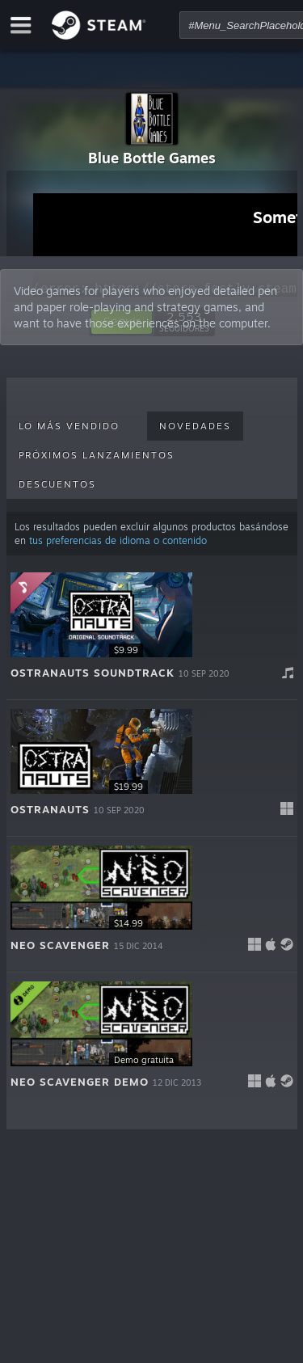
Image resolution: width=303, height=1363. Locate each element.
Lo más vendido (69, 426)
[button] (151, 631)
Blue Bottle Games (152, 158)
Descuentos (57, 484)
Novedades (195, 426)
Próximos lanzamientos (97, 455)
